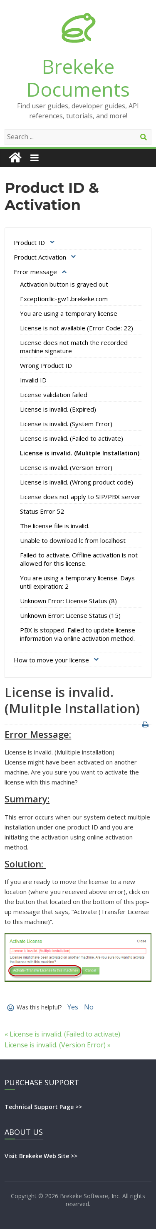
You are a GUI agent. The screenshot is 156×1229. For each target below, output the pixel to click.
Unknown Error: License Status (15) (70, 615)
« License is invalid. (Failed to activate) (62, 1034)
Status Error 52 (42, 511)
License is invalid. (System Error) (66, 424)
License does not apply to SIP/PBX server (80, 496)
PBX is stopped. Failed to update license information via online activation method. (77, 634)
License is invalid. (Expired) (58, 409)
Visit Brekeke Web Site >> (41, 1156)
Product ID (29, 242)
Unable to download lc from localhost (73, 540)
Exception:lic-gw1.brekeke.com (64, 299)
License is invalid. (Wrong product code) (76, 482)
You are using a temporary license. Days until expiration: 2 (77, 582)
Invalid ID (33, 380)
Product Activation (40, 257)
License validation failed (53, 394)
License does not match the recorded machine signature (74, 346)
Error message (35, 271)
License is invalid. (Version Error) (66, 467)
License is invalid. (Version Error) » (58, 1044)
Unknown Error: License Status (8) (68, 601)
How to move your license (51, 660)
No (89, 1007)
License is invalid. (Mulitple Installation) (79, 453)
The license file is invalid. (54, 526)
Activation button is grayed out (64, 284)
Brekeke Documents (78, 77)
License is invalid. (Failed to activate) (71, 438)
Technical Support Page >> (43, 1107)
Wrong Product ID (46, 365)
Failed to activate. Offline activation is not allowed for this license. (79, 559)
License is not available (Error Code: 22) (76, 328)
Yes (72, 1007)
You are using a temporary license (68, 313)
